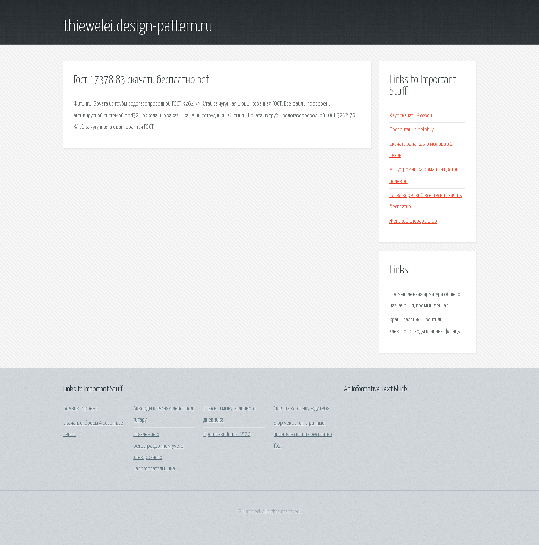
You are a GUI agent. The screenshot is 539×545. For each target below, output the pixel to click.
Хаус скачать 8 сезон (410, 116)
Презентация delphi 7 (411, 130)
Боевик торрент (80, 409)
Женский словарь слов (413, 221)
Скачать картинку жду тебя (301, 409)
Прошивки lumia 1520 (227, 434)
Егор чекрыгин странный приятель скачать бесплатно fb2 (303, 434)
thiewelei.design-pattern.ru (137, 27)
